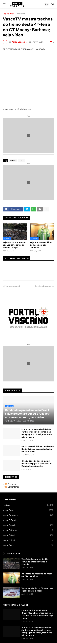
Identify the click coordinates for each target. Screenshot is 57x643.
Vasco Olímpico (28, 540)
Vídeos (21, 161)
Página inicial (9, 14)
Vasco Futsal (28, 535)
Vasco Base (28, 510)
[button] (4, 4)
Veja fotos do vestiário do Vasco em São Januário (41, 245)
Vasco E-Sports (28, 520)
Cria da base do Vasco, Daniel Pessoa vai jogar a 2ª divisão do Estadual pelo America (36, 463)
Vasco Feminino (28, 525)
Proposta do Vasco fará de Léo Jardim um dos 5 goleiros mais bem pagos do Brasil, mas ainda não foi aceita (36, 433)
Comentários (12, 487)
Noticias (21, 14)
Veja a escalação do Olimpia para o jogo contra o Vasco (37, 589)
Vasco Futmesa (28, 530)
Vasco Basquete (28, 515)
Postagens (11, 484)
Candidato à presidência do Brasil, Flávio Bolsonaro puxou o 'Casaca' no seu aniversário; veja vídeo (37, 614)
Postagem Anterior (13, 286)
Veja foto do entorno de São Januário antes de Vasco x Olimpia (14, 245)
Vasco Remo (28, 545)
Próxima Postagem (44, 286)
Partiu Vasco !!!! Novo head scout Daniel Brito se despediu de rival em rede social (37, 449)
